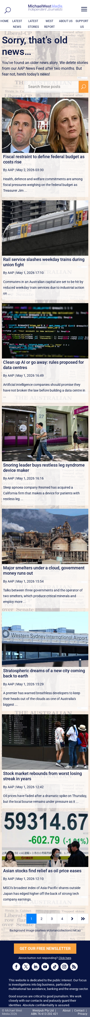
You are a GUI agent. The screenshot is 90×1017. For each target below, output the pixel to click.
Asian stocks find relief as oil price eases (42, 870)
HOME (4, 21)
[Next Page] (72, 918)
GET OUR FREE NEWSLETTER (45, 948)
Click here (65, 958)
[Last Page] (83, 918)
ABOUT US (65, 21)
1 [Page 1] (31, 919)
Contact (79, 1010)
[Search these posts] (51, 87)
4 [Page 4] (62, 919)
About (67, 1010)
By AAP (8, 170)
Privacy (82, 1014)
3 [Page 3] (52, 919)
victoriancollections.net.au (64, 930)
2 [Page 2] (41, 919)
